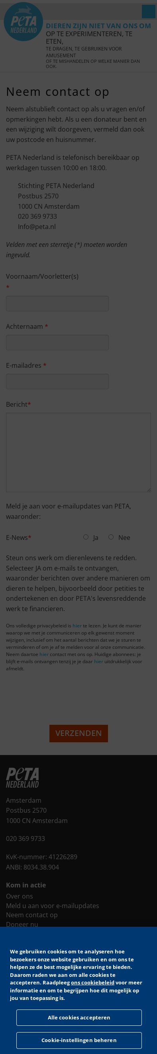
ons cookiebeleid (92, 982)
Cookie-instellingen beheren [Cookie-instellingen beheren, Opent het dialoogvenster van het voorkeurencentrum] (79, 1040)
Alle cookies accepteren (79, 1017)
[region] (78, 990)
